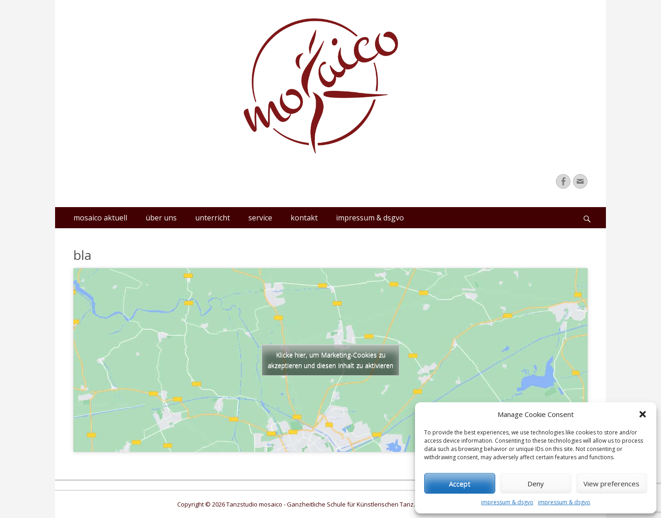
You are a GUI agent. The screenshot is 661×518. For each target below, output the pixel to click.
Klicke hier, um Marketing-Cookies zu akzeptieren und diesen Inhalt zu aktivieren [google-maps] (330, 360)
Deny (535, 483)
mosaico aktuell (100, 218)
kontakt (304, 218)
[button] (642, 414)
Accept (460, 483)
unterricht (212, 218)
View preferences (611, 483)
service (260, 218)
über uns (161, 218)
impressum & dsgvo (507, 502)
